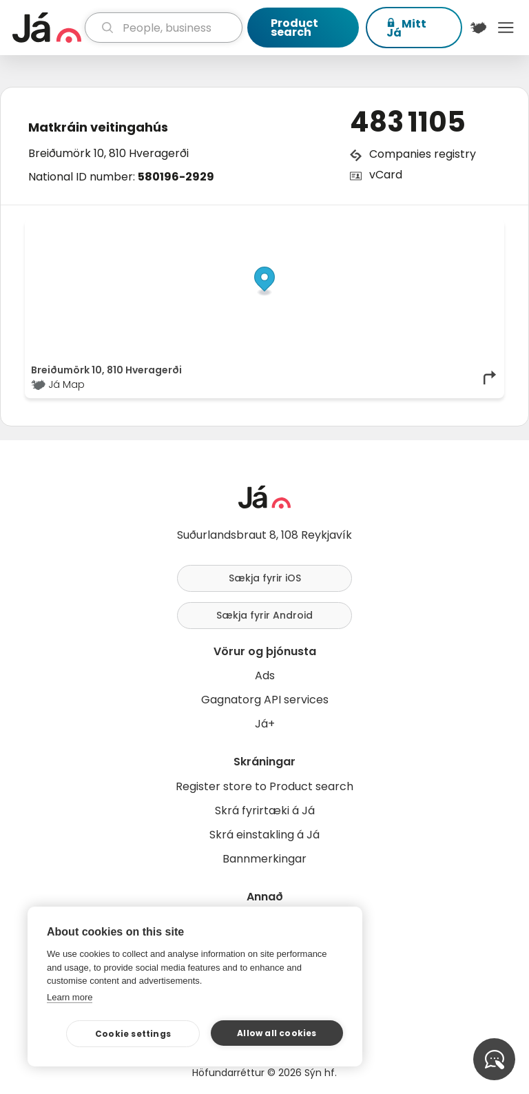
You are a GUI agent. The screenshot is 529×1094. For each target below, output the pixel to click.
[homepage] (46, 27)
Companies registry (422, 154)
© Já (356, 229)
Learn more (69, 997)
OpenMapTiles (471, 229)
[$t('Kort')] (479, 27)
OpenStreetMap (404, 229)
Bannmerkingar (264, 859)
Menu (506, 27)
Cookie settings (133, 1034)
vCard (385, 175)
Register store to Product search (264, 786)
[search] (163, 27)
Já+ (265, 724)
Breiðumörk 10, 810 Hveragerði (108, 153)
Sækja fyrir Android (264, 615)
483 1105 (408, 122)
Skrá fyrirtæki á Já (265, 810)
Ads (265, 675)
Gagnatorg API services (265, 700)
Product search (294, 27)
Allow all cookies (276, 1033)
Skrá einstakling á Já (264, 835)
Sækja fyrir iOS (265, 578)
